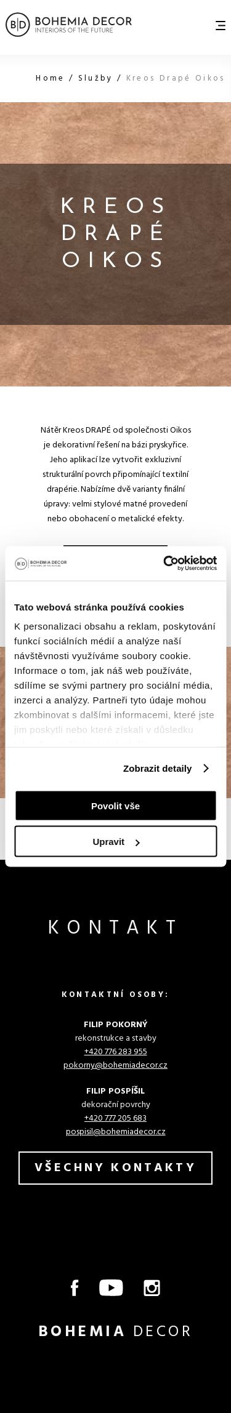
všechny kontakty (115, 1168)
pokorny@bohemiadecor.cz (115, 1066)
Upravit (115, 841)
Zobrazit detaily (157, 768)
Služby (97, 78)
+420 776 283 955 (115, 1052)
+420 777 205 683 (115, 1118)
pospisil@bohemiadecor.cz (116, 1132)
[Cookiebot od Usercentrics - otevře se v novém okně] (164, 564)
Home (52, 78)
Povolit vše (115, 805)
